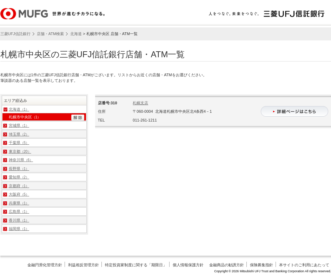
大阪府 (19, 194)
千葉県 (19, 143)
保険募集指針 (261, 265)
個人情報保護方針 (188, 265)
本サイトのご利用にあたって (304, 265)
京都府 (19, 186)
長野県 (19, 169)
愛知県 (19, 177)
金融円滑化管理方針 (44, 265)
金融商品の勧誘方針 (226, 265)
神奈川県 (21, 160)
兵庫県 (19, 203)
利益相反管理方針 (83, 265)
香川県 (19, 220)
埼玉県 (19, 134)
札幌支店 (140, 103)
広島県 (19, 211)
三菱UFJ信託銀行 (15, 34)
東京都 (20, 151)
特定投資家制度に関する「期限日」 (136, 265)
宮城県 (19, 125)
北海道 (76, 34)
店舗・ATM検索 (50, 34)
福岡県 (19, 229)
